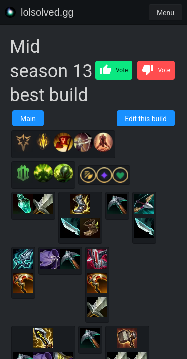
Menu (165, 13)
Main (28, 119)
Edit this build (146, 119)
